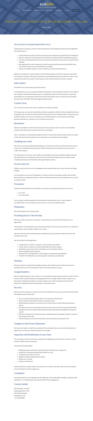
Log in (67, 10)
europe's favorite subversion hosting (46, 5)
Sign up (76, 10)
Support (49, 10)
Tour (18, 10)
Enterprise (26, 10)
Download (38, 10)
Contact (58, 10)
